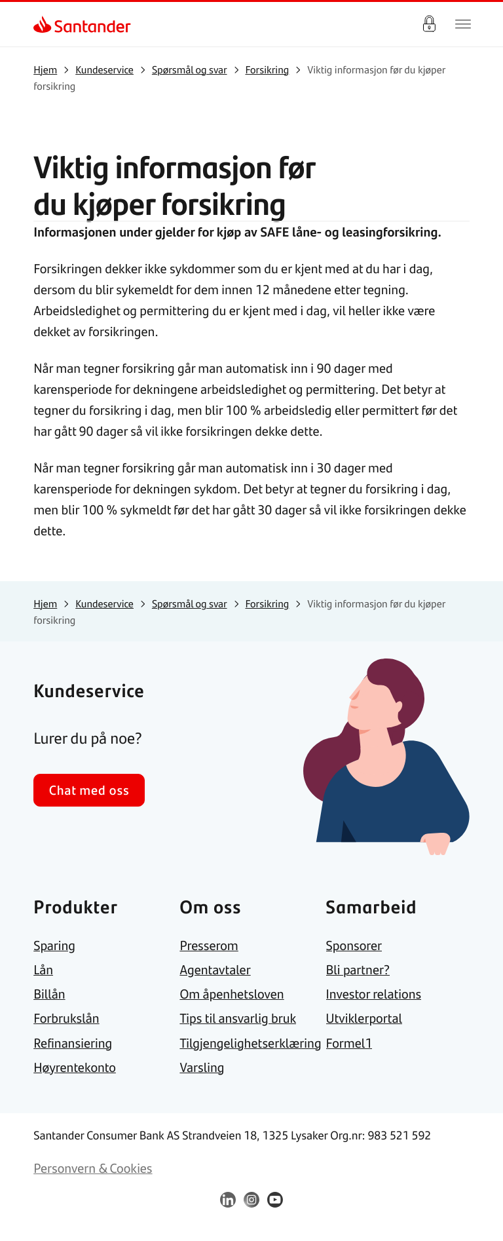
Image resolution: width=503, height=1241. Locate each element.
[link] (45, 24)
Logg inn (429, 24)
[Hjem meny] (463, 24)
